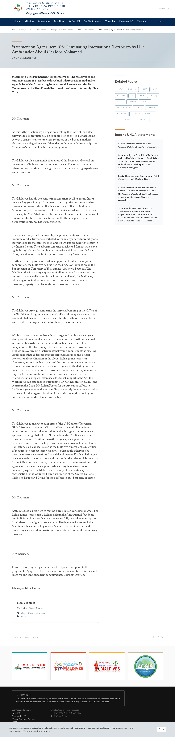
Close (161, 729)
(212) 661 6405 (60, 716)
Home (17, 21)
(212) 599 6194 (60, 713)
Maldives (59, 21)
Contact (141, 21)
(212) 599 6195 (74, 713)
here (47, 731)
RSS (170, 8)
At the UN (74, 21)
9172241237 (25, 616)
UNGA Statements (86, 29)
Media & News (92, 21)
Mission (29, 21)
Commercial (126, 21)
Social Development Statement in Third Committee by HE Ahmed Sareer (138, 177)
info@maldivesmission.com (32, 613)
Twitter (161, 8)
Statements (44, 21)
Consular (110, 21)
